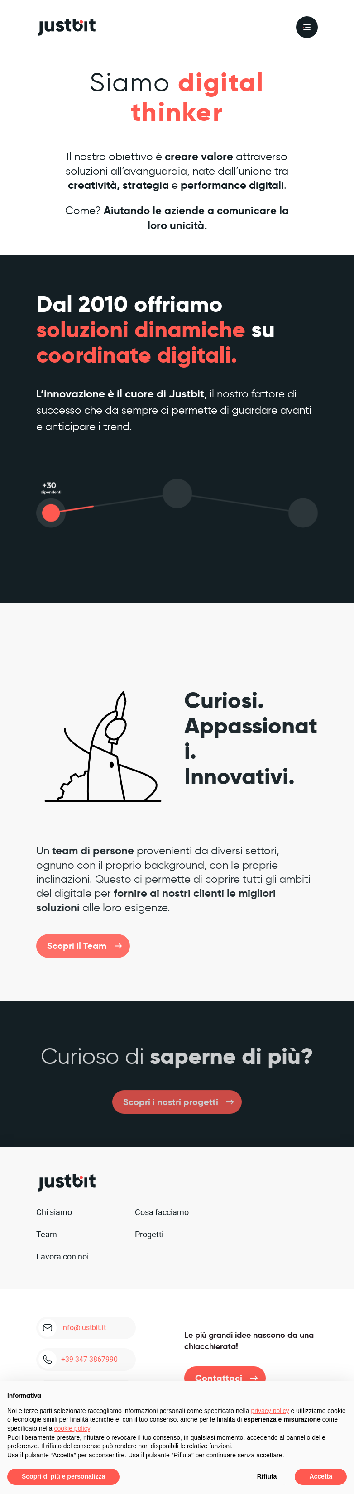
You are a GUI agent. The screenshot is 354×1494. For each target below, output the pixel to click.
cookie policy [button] (72, 1428)
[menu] (307, 27)
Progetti (149, 1234)
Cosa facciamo (162, 1212)
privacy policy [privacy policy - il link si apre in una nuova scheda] (270, 1410)
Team (46, 1234)
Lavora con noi (62, 1256)
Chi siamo (54, 1212)
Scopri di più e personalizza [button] (63, 1476)
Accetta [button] (320, 1476)
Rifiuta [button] (267, 1476)
